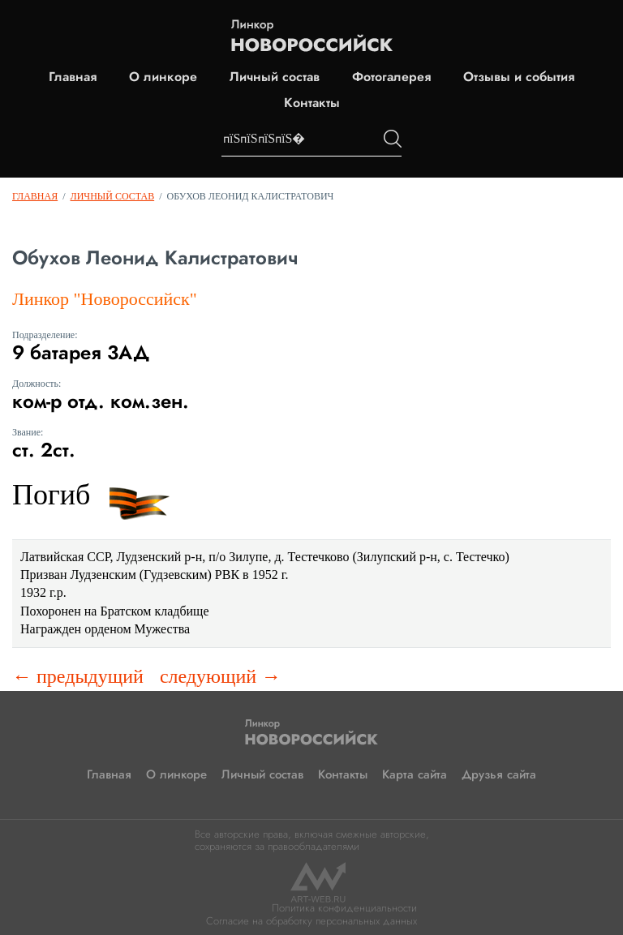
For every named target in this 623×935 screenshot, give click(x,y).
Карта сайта (414, 774)
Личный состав (275, 77)
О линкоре (163, 77)
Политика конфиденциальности (344, 908)
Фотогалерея (391, 77)
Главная (73, 77)
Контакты (312, 103)
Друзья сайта (499, 774)
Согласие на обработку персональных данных (311, 921)
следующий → (220, 676)
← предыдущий (78, 676)
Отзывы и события (518, 77)
